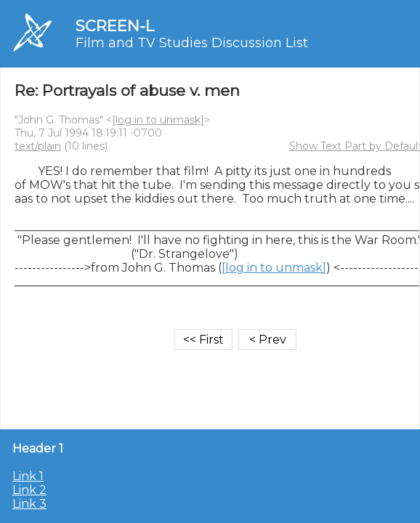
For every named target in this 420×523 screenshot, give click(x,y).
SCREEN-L (115, 26)
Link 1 (28, 476)
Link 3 (29, 504)
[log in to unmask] (158, 119)
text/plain (38, 146)
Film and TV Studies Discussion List (192, 43)
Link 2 (29, 490)
